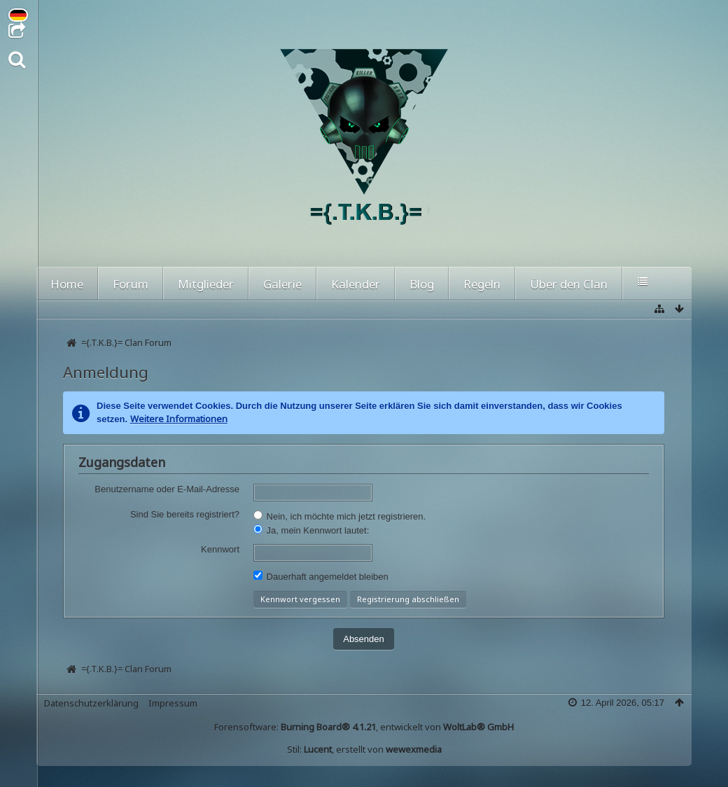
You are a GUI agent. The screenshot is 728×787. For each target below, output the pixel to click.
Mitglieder (206, 284)
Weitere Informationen (178, 418)
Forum (130, 284)
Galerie (282, 284)
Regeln (481, 284)
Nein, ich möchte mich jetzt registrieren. (339, 516)
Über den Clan (569, 284)
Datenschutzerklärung (91, 703)
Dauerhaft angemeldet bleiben (320, 576)
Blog (422, 284)
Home (66, 284)
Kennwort (220, 549)
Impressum (172, 703)
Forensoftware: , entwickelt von (364, 726)
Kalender (355, 284)
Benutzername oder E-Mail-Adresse (166, 489)
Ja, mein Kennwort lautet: (311, 530)
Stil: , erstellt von (364, 749)
